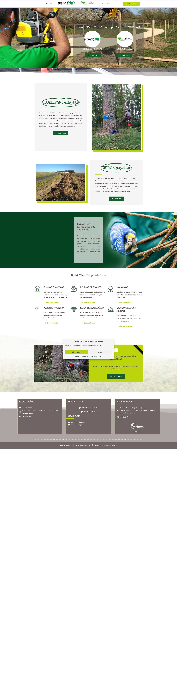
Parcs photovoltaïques (92, 307)
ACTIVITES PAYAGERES (54, 307)
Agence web (137, 432)
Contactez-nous (116, 376)
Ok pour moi (76, 352)
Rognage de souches (90, 287)
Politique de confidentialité (94, 356)
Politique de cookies (80, 356)
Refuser (100, 352)
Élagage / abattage (54, 287)
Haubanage (122, 287)
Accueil (49, 4)
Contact (105, 4)
